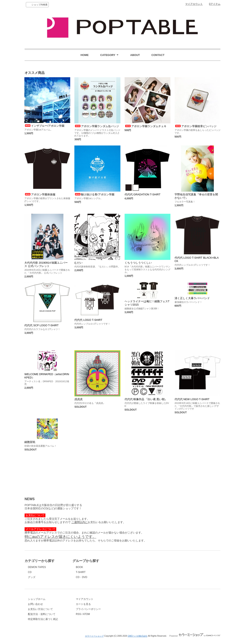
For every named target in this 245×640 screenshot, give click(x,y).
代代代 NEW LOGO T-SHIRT (192, 399)
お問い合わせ (35, 604)
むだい (78, 262)
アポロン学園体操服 (39, 194)
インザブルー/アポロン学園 (44, 125)
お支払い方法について (40, 609)
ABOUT (135, 55)
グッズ (31, 577)
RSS (78, 614)
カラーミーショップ (94, 636)
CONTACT (158, 55)
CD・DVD (81, 577)
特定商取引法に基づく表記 (43, 619)
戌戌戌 (78, 399)
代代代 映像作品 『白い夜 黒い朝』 (146, 399)
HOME (85, 55)
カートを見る (83, 604)
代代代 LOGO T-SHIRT (88, 319)
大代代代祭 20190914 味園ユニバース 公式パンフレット (46, 264)
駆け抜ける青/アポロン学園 (94, 194)
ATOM (86, 614)
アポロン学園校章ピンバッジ (195, 126)
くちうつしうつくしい (138, 262)
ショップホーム (36, 599)
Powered (194, 636)
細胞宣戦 (29, 442)
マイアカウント (194, 4)
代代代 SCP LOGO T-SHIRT (41, 325)
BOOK (79, 567)
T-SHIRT (80, 572)
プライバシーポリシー (88, 609)
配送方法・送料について (41, 614)
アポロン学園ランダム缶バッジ (96, 126)
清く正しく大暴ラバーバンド (192, 298)
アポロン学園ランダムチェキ (145, 126)
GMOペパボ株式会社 (137, 636)
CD (29, 572)
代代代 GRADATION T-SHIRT (143, 194)
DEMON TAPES (37, 567)
